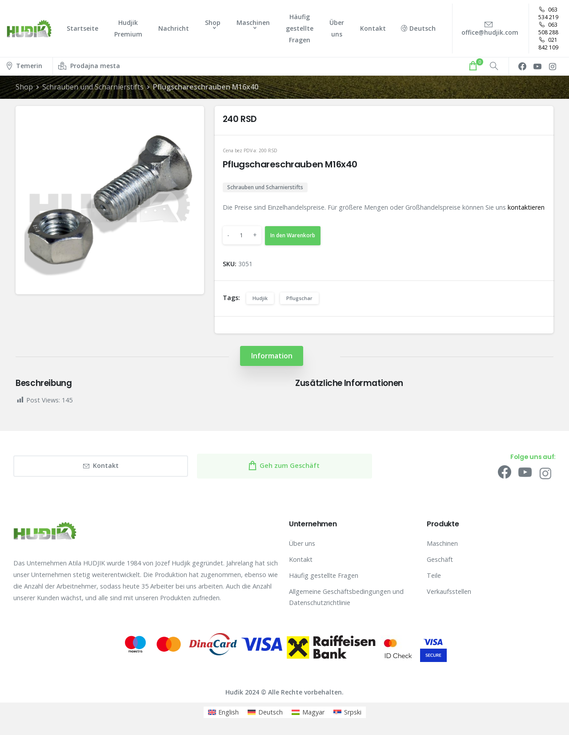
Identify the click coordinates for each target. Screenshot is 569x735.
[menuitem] (224, 712)
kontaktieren (526, 207)
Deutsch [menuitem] (270, 712)
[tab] (271, 356)
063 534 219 (548, 13)
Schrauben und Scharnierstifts (93, 87)
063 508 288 (548, 28)
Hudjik (260, 298)
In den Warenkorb (292, 235)
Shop (24, 87)
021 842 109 (548, 43)
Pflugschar (299, 298)
